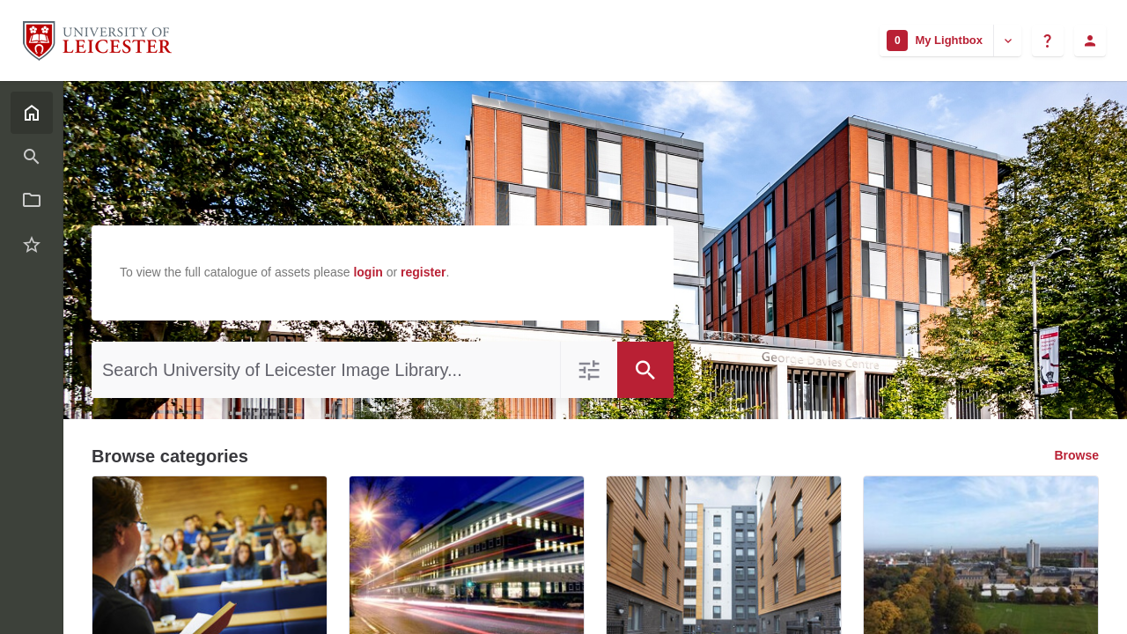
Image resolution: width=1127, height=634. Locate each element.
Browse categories (170, 456)
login (367, 272)
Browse (1076, 455)
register (423, 272)
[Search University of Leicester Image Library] (326, 370)
